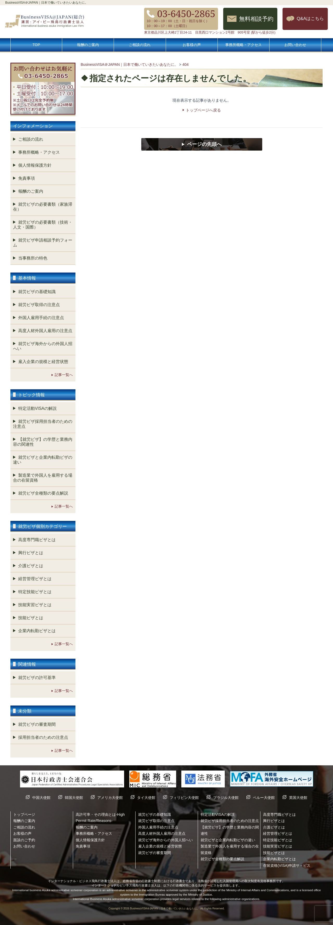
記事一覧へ (64, 375)
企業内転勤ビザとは (37, 631)
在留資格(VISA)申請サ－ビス (286, 865)
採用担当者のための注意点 (43, 737)
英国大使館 (298, 797)
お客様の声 (192, 45)
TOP (36, 45)
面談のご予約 (24, 840)
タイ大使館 (146, 797)
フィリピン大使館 (184, 797)
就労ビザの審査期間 (37, 724)
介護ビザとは (30, 566)
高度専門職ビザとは (37, 540)
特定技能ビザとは (35, 592)
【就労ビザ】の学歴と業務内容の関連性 (42, 442)
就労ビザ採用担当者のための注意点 (42, 424)
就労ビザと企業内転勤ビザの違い (42, 459)
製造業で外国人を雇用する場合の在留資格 (42, 477)
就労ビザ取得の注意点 (39, 304)
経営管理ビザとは (35, 579)
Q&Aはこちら (310, 18)
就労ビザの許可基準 (37, 677)
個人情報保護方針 (35, 165)
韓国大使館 (74, 797)
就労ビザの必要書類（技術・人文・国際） (42, 224)
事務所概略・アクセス (243, 45)
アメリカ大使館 (110, 797)
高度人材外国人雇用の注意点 (45, 330)
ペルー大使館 (264, 797)
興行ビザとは (30, 553)
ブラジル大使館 (226, 797)
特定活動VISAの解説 (37, 408)
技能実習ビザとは (35, 605)
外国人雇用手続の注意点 (41, 317)
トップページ (24, 814)
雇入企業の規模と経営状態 (43, 361)
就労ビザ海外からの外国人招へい (42, 346)
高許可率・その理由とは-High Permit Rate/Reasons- (100, 817)
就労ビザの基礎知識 (37, 291)
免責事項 (26, 178)
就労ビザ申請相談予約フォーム (42, 242)
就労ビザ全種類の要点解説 (43, 493)
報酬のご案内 (88, 45)
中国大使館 (41, 797)
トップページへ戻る (203, 110)
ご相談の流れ (140, 45)
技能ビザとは (30, 618)
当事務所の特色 (32, 258)
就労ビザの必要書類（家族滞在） (42, 206)
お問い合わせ (295, 45)
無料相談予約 (256, 18)
